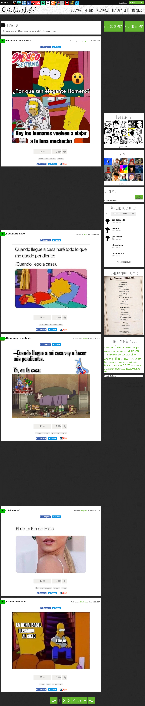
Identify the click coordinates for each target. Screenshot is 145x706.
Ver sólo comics (113, 26)
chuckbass (84, 338)
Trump (123, 369)
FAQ (137, 383)
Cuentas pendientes (16, 602)
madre (120, 366)
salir (128, 351)
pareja (118, 347)
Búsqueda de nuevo (49, 31)
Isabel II (54, 684)
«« (53, 700)
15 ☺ (42, 151)
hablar (120, 362)
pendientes (53, 324)
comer (107, 351)
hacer (53, 433)
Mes (125, 214)
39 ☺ (42, 677)
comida (114, 365)
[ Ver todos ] (123, 147)
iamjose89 (84, 510)
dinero (112, 369)
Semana (116, 214)
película (117, 358)
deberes (38, 433)
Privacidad (124, 383)
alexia (85, 234)
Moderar (137, 10)
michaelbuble (83, 602)
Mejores (88, 10)
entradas (107, 347)
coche (107, 358)
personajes (126, 347)
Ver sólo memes (134, 26)
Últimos (76, 10)
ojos (41, 588)
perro (126, 365)
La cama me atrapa (15, 234)
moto (115, 362)
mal (126, 358)
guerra (123, 351)
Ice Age (63, 588)
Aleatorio (102, 10)
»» (91, 700)
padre (131, 362)
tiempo (135, 347)
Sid (37, 588)
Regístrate (123, 3)
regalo (106, 355)
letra (135, 362)
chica (135, 351)
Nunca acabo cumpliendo (18, 338)
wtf (113, 347)
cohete (41, 159)
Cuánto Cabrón (110, 376)
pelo (106, 371)
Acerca (109, 383)
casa (46, 324)
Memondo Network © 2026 (134, 386)
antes (137, 368)
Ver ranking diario (124, 262)
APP (141, 383)
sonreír (118, 351)
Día (107, 214)
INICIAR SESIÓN (136, 3)
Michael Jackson (121, 354)
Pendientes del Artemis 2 (18, 40)
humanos (52, 159)
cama (60, 324)
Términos (116, 383)
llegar (41, 324)
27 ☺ (42, 317)
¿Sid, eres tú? (13, 510)
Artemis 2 (60, 159)
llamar (107, 365)
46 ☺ (42, 581)
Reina (48, 684)
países (133, 359)
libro (111, 355)
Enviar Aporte (120, 10)
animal (106, 369)
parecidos (56, 588)
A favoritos (64, 151)
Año (132, 214)
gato (138, 358)
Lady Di (42, 684)
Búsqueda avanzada (110, 200)
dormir (64, 433)
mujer (110, 362)
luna (46, 159)
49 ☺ (42, 426)
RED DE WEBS (5, 2)
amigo (125, 362)
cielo (60, 684)
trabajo (129, 368)
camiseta (139, 366)
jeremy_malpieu (83, 41)
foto (105, 362)
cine (133, 354)
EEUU (133, 366)
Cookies (132, 383)
